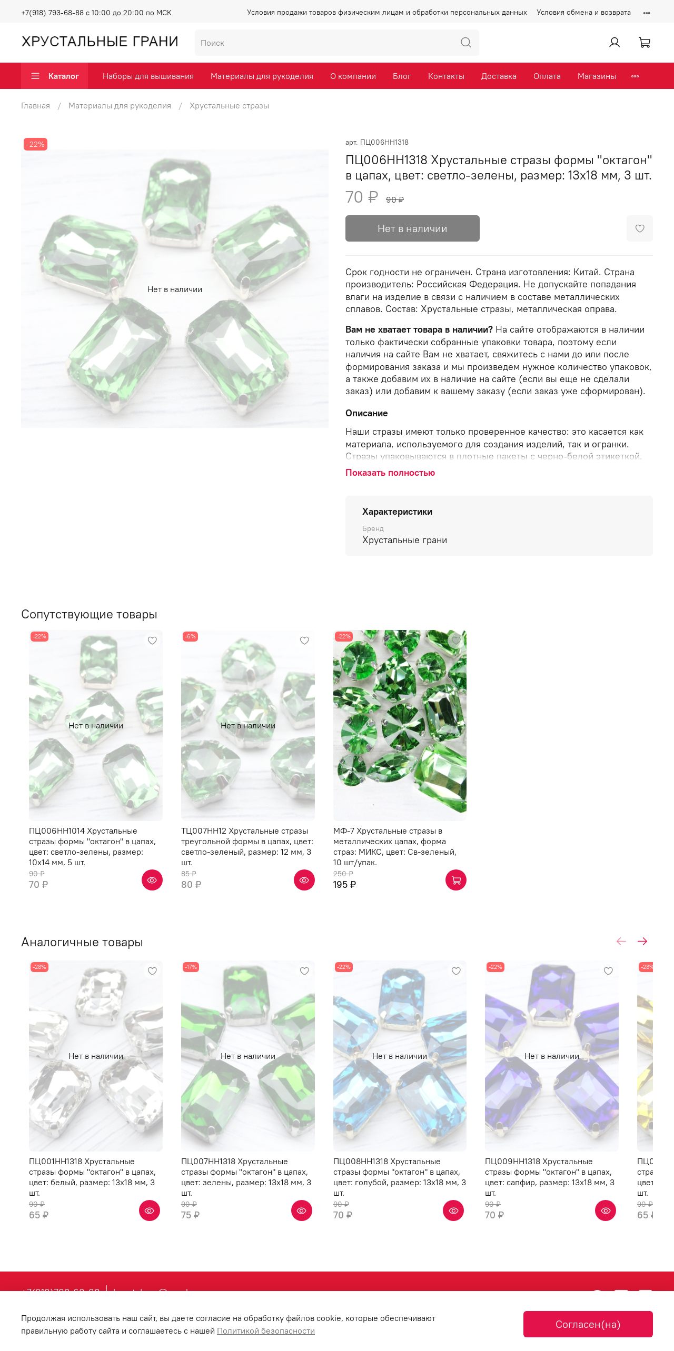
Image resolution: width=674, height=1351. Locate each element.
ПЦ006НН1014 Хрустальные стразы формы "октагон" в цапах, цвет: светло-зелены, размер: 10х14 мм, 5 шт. (90, 861)
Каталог (54, 76)
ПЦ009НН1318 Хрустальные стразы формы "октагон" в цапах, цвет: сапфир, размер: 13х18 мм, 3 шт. (577, 1201)
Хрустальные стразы (229, 105)
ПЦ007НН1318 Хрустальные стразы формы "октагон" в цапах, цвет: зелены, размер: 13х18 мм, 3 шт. (252, 1201)
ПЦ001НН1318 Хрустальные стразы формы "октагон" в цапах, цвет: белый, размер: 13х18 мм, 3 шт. (88, 1201)
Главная (35, 105)
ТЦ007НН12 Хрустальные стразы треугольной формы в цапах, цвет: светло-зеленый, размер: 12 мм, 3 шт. (255, 856)
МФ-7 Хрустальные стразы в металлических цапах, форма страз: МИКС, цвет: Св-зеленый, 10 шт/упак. (418, 856)
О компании (353, 76)
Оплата (547, 76)
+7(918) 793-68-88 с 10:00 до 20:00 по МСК (96, 12)
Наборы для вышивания (148, 76)
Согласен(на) (588, 1323)
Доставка (499, 76)
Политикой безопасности (266, 1330)
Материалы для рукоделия (262, 76)
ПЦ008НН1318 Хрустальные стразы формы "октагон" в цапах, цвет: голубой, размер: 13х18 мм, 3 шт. (414, 1201)
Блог (402, 76)
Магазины (597, 76)
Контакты (446, 76)
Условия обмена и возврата (584, 12)
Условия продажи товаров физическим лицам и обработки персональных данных (387, 12)
